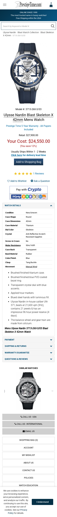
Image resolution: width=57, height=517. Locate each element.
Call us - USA (28, 417)
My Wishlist (28, 455)
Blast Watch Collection (28, 32)
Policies (28, 478)
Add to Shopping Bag (28, 161)
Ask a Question (40, 181)
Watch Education (28, 485)
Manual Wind (31, 266)
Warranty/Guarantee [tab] (28, 353)
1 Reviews (38, 173)
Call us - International (29, 424)
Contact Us (28, 470)
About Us (28, 462)
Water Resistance (13, 245)
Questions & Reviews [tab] (28, 359)
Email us (29, 431)
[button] (28, 155)
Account (28, 447)
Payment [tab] (28, 340)
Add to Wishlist (16, 181)
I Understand (42, 502)
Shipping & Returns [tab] (28, 346)
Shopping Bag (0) (28, 440)
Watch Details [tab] (28, 205)
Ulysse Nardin (9, 32)
